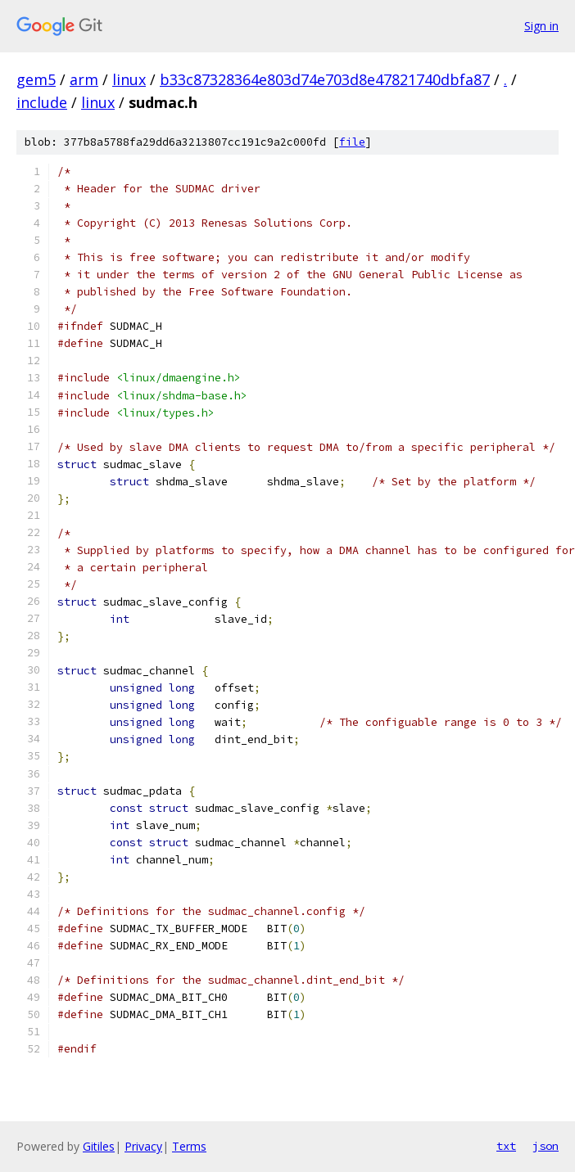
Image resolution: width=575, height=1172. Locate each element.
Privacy (143, 1146)
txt (506, 1145)
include (41, 102)
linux (129, 79)
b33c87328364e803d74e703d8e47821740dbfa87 (325, 79)
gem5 (36, 79)
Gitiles (99, 1146)
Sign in (541, 26)
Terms (189, 1146)
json (545, 1145)
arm (84, 79)
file (352, 142)
